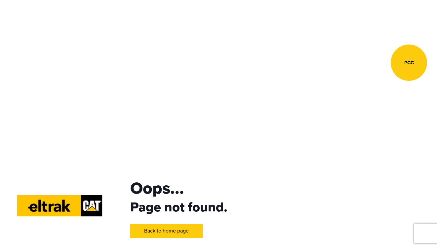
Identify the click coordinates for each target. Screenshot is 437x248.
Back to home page (166, 231)
